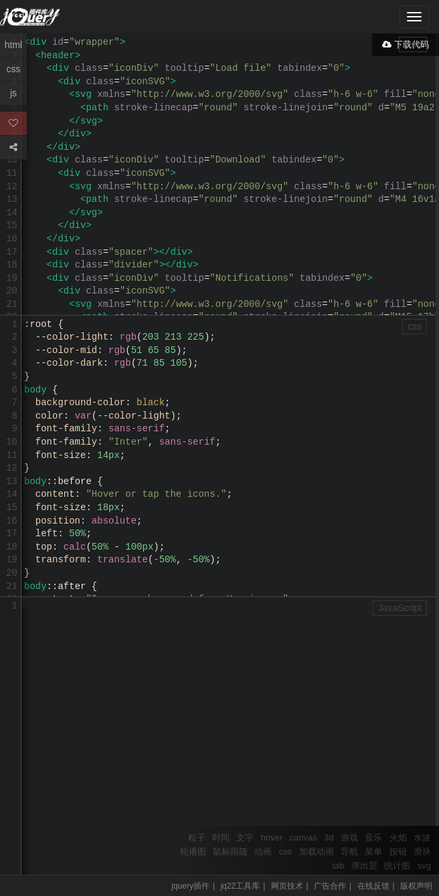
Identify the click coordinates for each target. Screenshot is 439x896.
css (285, 852)
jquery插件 (190, 886)
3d (328, 837)
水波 (422, 837)
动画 (263, 852)
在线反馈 (373, 886)
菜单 (373, 852)
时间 (221, 837)
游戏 (349, 837)
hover (272, 837)
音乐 (373, 837)
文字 (245, 837)
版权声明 (416, 886)
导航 (349, 852)
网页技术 (287, 886)
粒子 (196, 837)
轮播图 (193, 852)
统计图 (397, 866)
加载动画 (316, 852)
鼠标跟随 (230, 852)
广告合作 (330, 886)
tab (339, 866)
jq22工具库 (240, 886)
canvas (303, 837)
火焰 (398, 837)
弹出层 (364, 866)
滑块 (422, 852)
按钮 (398, 852)
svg (424, 866)
